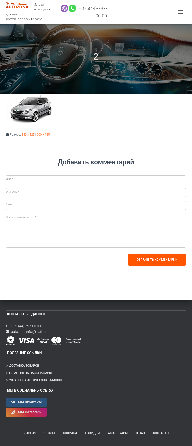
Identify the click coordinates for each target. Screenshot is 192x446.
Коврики (70, 433)
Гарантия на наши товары (30, 373)
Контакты (161, 433)
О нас (140, 433)
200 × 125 (43, 134)
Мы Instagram (26, 412)
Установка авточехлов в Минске (36, 380)
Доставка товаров (24, 365)
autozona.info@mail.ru (26, 332)
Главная (29, 433)
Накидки (92, 433)
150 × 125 (28, 134)
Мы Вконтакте (26, 402)
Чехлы (49, 433)
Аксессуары (118, 433)
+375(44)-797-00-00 (23, 326)
